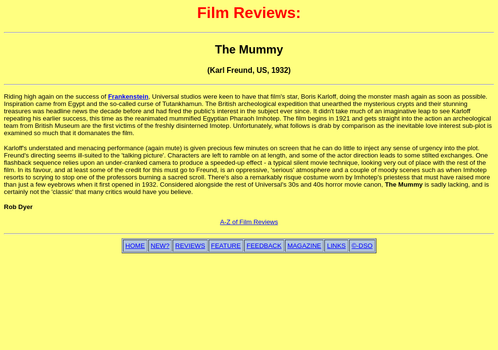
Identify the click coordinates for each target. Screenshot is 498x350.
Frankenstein (128, 96)
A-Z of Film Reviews (249, 222)
